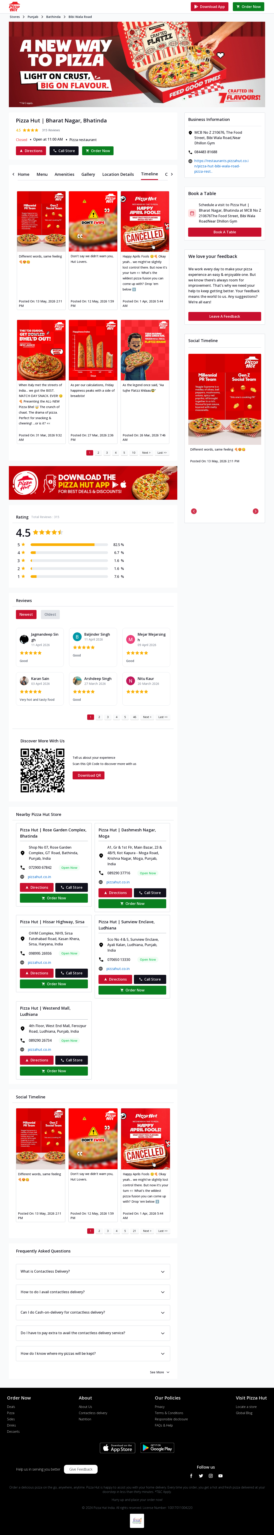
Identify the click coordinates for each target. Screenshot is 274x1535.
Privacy (159, 1407)
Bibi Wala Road (80, 17)
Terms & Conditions (169, 1413)
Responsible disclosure (171, 1419)
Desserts (13, 1431)
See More (160, 1372)
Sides (11, 1419)
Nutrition (85, 1419)
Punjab (33, 17)
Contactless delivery (93, 1413)
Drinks (11, 1425)
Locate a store (246, 1407)
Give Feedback (80, 1469)
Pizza (10, 1413)
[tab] (23, 174)
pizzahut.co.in (39, 876)
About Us (85, 1407)
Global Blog (244, 1413)
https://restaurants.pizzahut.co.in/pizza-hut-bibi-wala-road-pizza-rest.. (221, 166)
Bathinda (53, 17)
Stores (15, 17)
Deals (11, 1407)
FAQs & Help (164, 1425)
